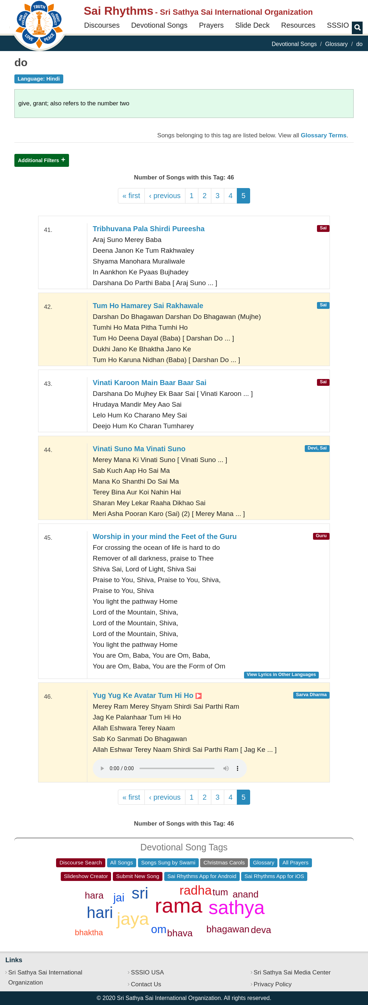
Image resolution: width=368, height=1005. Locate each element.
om (158, 929)
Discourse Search (80, 862)
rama (178, 905)
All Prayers (295, 862)
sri (140, 893)
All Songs (121, 862)
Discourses (102, 25)
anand (245, 894)
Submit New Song (137, 876)
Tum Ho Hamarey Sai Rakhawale (148, 306)
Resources (298, 25)
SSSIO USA (147, 972)
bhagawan (227, 929)
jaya (133, 918)
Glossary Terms (323, 135)
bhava (180, 933)
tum (220, 892)
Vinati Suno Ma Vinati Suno (139, 449)
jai (118, 897)
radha (196, 890)
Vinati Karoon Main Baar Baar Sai (149, 383)
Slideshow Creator (86, 876)
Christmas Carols (224, 862)
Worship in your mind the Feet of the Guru (165, 536)
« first (131, 196)
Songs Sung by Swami (168, 862)
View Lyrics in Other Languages (281, 674)
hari (100, 912)
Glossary (336, 44)
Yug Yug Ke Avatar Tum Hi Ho (147, 695)
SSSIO (338, 25)
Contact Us (146, 984)
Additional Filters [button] (38, 160)
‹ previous (165, 196)
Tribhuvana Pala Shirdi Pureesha (148, 229)
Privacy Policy (273, 984)
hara (94, 895)
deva (261, 929)
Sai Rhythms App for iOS (274, 876)
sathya (236, 907)
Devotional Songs (159, 25)
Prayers (211, 25)
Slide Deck (252, 25)
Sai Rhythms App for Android (201, 876)
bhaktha (89, 932)
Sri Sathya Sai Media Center (292, 972)
